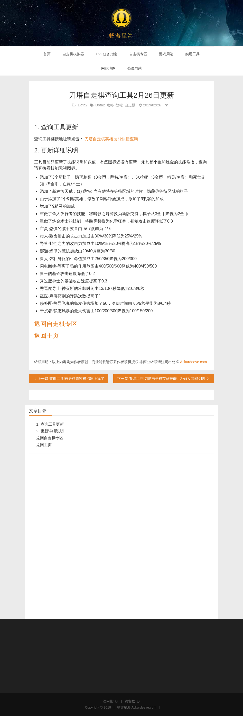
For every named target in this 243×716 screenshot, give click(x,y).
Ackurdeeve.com (193, 362)
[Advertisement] (67, 536)
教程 (119, 105)
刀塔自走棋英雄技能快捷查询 (111, 139)
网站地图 (108, 68)
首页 (47, 54)
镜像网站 (134, 68)
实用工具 (192, 54)
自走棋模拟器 (73, 54)
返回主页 (46, 335)
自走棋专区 (138, 54)
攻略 (110, 105)
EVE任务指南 (106, 54)
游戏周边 (166, 54)
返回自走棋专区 (55, 323)
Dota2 (82, 105)
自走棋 (130, 105)
